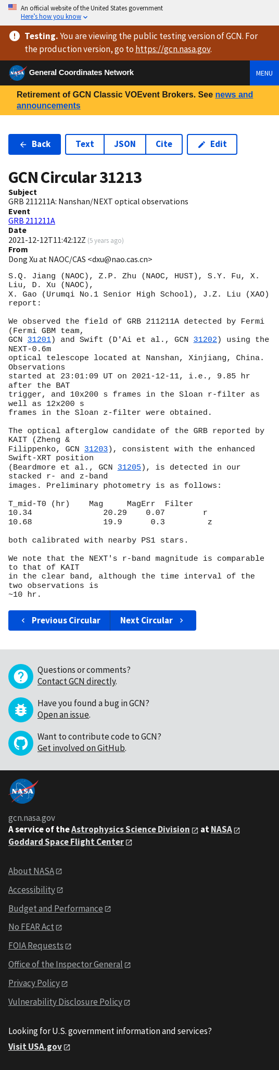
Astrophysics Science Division (130, 829)
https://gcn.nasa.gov (172, 49)
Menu (264, 73)
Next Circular (153, 620)
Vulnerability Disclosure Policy (65, 1001)
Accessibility (31, 889)
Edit (212, 144)
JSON (125, 144)
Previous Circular (59, 620)
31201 (39, 340)
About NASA (31, 871)
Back (34, 144)
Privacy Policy (34, 983)
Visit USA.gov (35, 1046)
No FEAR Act (31, 926)
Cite (164, 144)
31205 (130, 467)
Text (84, 144)
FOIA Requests (36, 945)
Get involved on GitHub (81, 748)
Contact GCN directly (76, 681)
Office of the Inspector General (65, 964)
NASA (221, 829)
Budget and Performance (55, 908)
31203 (96, 449)
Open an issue (63, 714)
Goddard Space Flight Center (66, 841)
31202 (205, 340)
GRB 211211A (31, 220)
